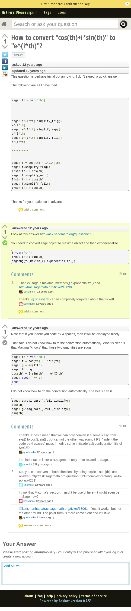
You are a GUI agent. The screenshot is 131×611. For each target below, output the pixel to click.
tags (47, 12)
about (29, 595)
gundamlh (29, 291)
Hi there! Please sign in (19, 12)
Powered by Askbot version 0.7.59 (65, 600)
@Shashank (40, 299)
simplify (18, 55)
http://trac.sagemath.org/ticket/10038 (45, 287)
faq (40, 595)
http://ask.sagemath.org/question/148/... (68, 234)
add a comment (34, 209)
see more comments (37, 525)
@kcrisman (27, 508)
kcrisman (28, 303)
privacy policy (67, 595)
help (49, 595)
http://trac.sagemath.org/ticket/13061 (61, 508)
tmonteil (27, 464)
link (125, 273)
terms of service (94, 595)
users (62, 12)
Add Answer (13, 566)
